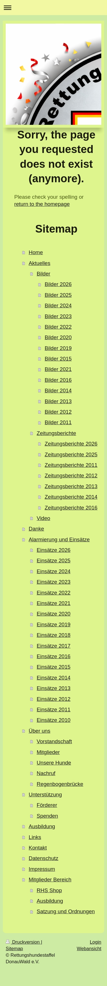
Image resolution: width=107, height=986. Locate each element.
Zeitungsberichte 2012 (71, 475)
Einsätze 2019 (53, 624)
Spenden (47, 816)
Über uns (39, 731)
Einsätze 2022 (53, 593)
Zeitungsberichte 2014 (71, 497)
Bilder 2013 (58, 401)
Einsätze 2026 (53, 550)
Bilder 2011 (58, 422)
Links (35, 837)
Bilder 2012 (58, 412)
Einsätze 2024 (53, 571)
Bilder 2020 (58, 337)
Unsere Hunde (54, 763)
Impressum (42, 869)
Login (95, 941)
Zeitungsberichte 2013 (71, 486)
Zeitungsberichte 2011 (71, 465)
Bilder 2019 (58, 348)
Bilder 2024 (58, 305)
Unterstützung (45, 795)
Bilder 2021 (58, 369)
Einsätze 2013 (53, 688)
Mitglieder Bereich (50, 880)
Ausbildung (42, 826)
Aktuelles (39, 263)
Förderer (47, 805)
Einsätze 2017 (53, 646)
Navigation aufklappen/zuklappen (53, 7)
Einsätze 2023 (53, 582)
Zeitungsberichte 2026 (71, 444)
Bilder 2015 (58, 359)
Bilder (44, 274)
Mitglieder (48, 752)
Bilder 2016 (58, 380)
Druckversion (23, 941)
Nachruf (46, 773)
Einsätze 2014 (53, 678)
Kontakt (38, 848)
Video (43, 518)
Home (36, 252)
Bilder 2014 (58, 390)
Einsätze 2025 (53, 561)
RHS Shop (49, 890)
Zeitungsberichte (56, 433)
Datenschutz (43, 858)
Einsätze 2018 (53, 635)
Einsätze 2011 (53, 709)
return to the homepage (42, 204)
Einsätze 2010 (53, 720)
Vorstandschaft (54, 741)
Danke (36, 529)
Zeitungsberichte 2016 (71, 508)
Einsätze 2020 (53, 614)
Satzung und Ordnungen (66, 911)
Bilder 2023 (58, 316)
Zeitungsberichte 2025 (71, 454)
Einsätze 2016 (53, 656)
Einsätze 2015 (53, 667)
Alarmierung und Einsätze (59, 539)
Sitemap (14, 948)
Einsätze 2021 (53, 603)
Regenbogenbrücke (60, 784)
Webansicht (89, 948)
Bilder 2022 (58, 327)
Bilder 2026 (58, 284)
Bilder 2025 (58, 295)
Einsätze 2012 (53, 699)
